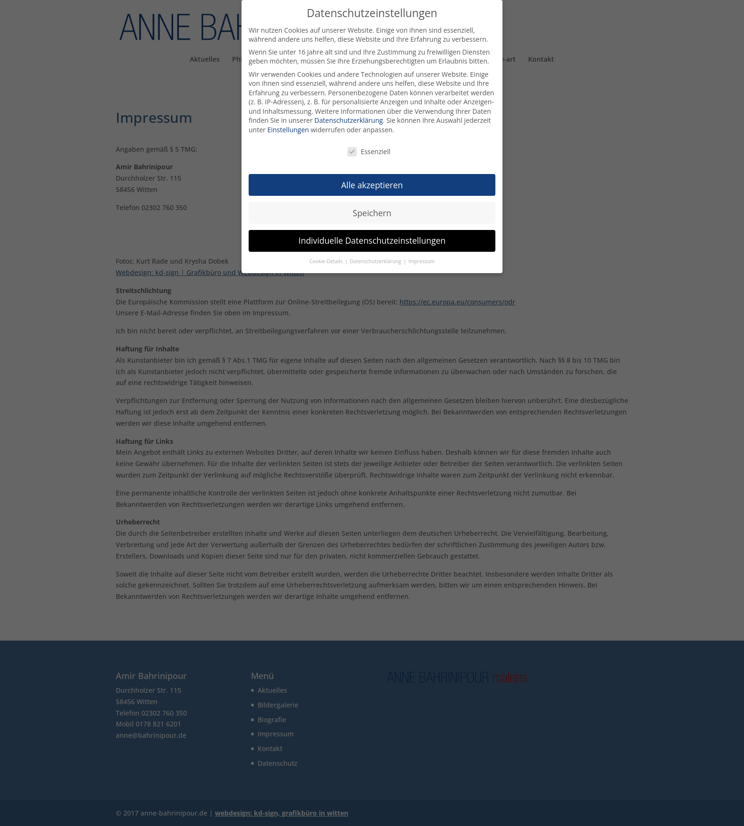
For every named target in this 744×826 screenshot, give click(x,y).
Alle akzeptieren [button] (372, 183)
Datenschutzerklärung (349, 118)
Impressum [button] (422, 260)
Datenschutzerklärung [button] (376, 260)
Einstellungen (288, 128)
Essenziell (369, 150)
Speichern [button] (372, 211)
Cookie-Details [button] (326, 260)
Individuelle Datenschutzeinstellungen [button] (372, 239)
